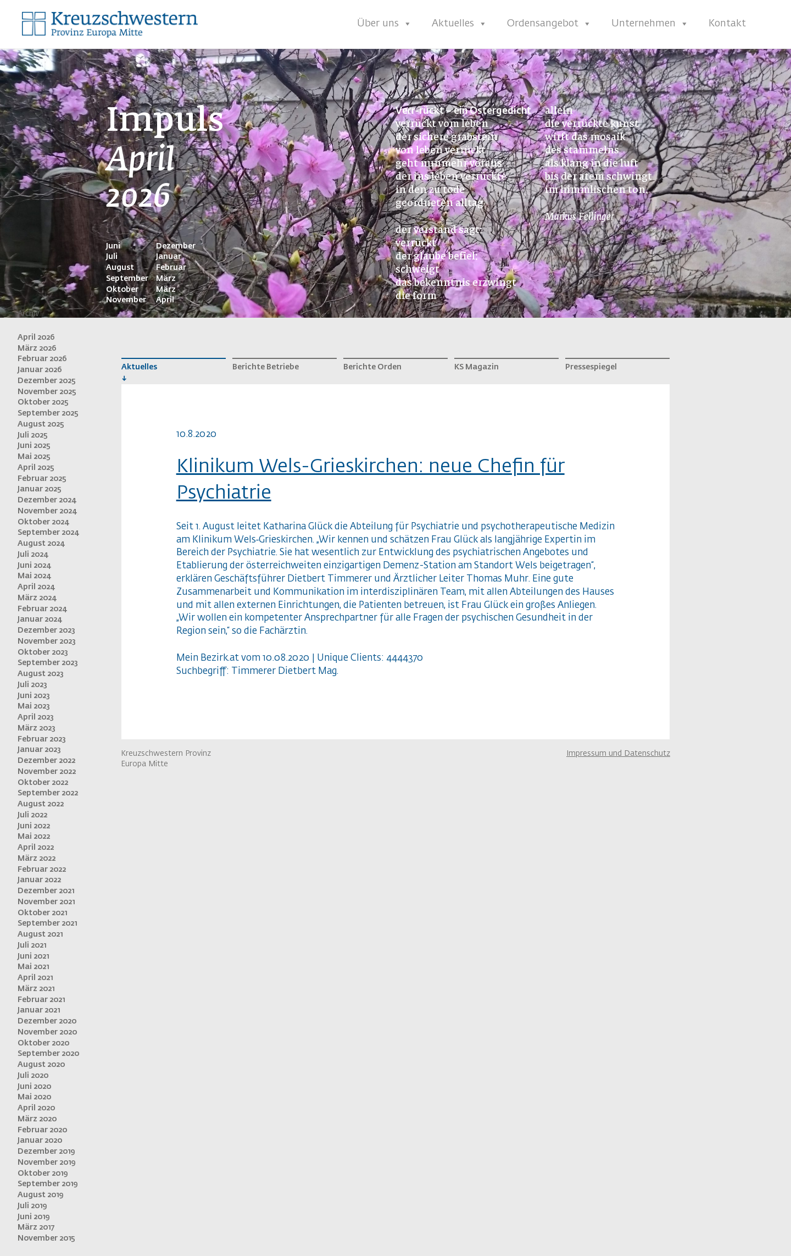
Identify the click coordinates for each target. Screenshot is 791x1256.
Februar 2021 (41, 1000)
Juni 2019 (33, 1217)
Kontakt (727, 24)
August (120, 268)
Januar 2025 (40, 489)
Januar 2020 (40, 1140)
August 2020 (41, 1065)
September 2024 (48, 532)
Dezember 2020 (47, 1021)
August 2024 (41, 543)
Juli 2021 (32, 945)
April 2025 (36, 468)
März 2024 (37, 598)
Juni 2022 (34, 826)
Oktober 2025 (43, 402)
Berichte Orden (372, 367)
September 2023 (48, 663)
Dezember (176, 246)
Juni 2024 (34, 565)
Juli (112, 257)
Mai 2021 (33, 967)
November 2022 (47, 772)
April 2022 (36, 847)
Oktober (122, 290)
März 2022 (36, 858)
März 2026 (37, 348)
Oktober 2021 (42, 913)
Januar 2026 (40, 370)
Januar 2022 (39, 880)
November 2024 (47, 511)
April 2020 (36, 1108)
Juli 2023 (32, 685)
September (127, 279)
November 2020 (47, 1032)
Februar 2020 (42, 1130)
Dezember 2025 (47, 381)
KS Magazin (476, 367)
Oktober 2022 (43, 783)
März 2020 (37, 1119)
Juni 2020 (34, 1087)
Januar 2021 (39, 1010)
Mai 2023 (34, 706)
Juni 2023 (34, 696)
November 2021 (46, 902)
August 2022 (41, 804)
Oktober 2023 (43, 652)
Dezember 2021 (46, 891)
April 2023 (36, 717)
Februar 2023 (42, 739)
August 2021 (40, 934)
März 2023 (36, 728)
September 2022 (48, 793)
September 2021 (47, 923)
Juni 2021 (33, 956)
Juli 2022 (32, 815)
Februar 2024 (42, 609)
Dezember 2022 (46, 761)
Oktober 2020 (43, 1043)
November (126, 300)
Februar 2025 (42, 479)
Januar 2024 (40, 619)
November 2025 (47, 392)
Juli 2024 (33, 554)
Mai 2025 (34, 457)
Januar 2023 (39, 750)
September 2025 (48, 413)
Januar (168, 257)
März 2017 (36, 1227)
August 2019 (40, 1195)
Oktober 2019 (43, 1173)
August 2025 (41, 424)
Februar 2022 (42, 869)
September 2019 (47, 1184)
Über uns (384, 23)
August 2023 (41, 674)
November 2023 (47, 641)
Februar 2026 (42, 359)
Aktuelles (459, 23)
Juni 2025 (34, 446)
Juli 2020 (33, 1076)
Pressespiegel (591, 367)
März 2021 (36, 989)
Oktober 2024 (43, 522)
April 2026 (36, 337)
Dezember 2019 (46, 1151)
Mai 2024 (34, 576)
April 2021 (35, 978)
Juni (113, 246)
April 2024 (36, 587)
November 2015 (46, 1238)
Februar (171, 268)
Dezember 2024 (47, 500)
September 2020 (48, 1054)
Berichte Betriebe (265, 367)
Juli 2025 (33, 435)
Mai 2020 (34, 1097)
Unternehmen (650, 23)
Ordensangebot (549, 23)
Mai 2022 (34, 836)
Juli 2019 (32, 1206)
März (166, 279)
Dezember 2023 (46, 630)
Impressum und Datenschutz (618, 753)
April (165, 300)
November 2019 (46, 1162)
